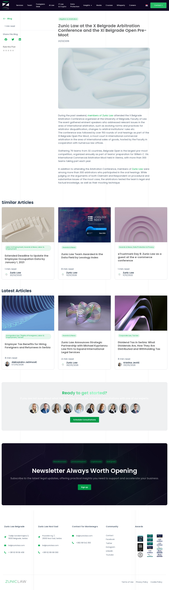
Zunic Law (137, 169)
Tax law (20, 337)
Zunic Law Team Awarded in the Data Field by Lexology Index (82, 255)
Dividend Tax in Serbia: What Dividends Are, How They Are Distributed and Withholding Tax (139, 346)
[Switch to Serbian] (146, 5)
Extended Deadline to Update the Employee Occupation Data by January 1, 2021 (26, 259)
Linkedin (109, 551)
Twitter (109, 543)
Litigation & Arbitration (68, 19)
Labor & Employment (14, 247)
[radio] (4, 50)
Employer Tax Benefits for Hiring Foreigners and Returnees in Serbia (27, 345)
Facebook (110, 539)
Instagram (110, 547)
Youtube (110, 555)
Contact (109, 535)
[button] (6, 39)
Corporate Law (125, 335)
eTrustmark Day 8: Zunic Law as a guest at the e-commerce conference (139, 257)
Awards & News (30, 247)
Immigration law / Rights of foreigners (21, 335)
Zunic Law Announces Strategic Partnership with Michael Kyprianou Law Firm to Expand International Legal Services (84, 347)
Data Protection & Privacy (143, 247)
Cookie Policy (156, 582)
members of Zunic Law (101, 115)
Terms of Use (127, 582)
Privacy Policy (142, 582)
